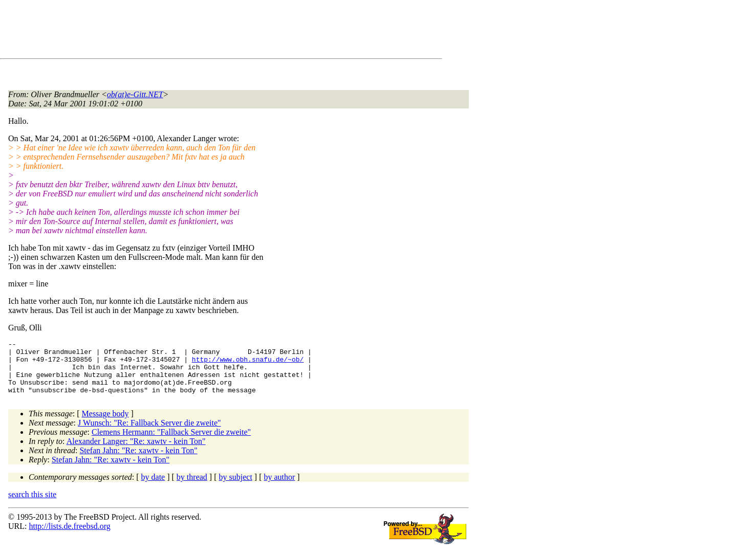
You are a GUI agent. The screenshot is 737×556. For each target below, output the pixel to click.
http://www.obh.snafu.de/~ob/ (248, 363)
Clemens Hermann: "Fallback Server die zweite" (171, 442)
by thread (192, 487)
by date (153, 487)
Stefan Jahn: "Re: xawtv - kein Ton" (138, 461)
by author (279, 487)
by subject (235, 487)
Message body (105, 424)
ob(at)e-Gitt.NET (135, 94)
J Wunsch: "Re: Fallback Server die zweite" (149, 433)
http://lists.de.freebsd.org (69, 536)
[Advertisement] (194, 31)
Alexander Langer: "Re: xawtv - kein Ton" (136, 452)
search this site (32, 505)
